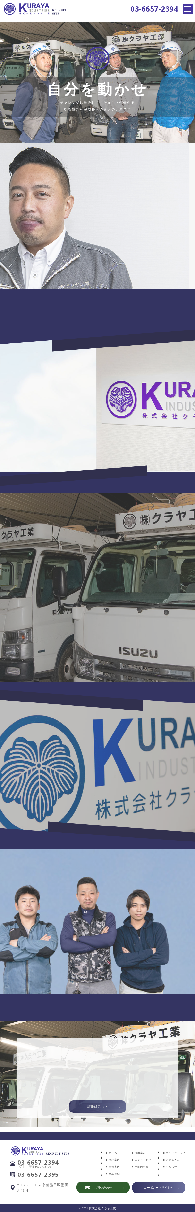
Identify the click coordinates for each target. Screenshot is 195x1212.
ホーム (109, 1152)
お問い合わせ (102, 1187)
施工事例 (111, 1173)
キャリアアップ (174, 1152)
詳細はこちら (97, 1103)
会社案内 (111, 1159)
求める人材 (171, 1159)
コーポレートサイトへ (158, 1187)
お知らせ (170, 1166)
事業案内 (111, 1166)
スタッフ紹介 (140, 1159)
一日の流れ (138, 1166)
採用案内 (137, 1152)
